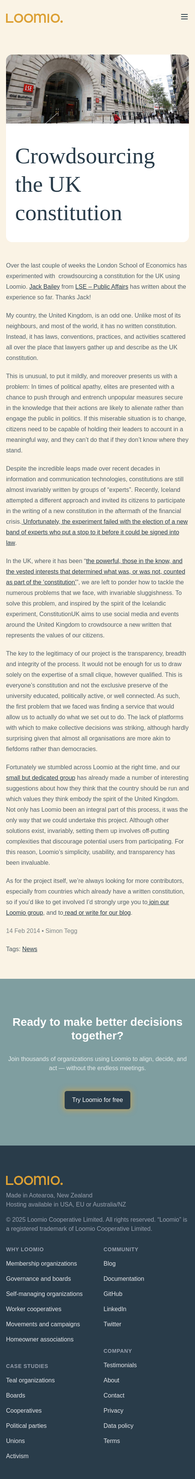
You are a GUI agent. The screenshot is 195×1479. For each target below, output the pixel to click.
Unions (15, 1441)
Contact (114, 1395)
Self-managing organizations (44, 1294)
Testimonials (120, 1365)
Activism (17, 1456)
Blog (110, 1263)
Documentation (124, 1279)
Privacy (113, 1410)
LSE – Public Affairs (101, 286)
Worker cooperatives (33, 1309)
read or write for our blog (97, 912)
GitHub (113, 1294)
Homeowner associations (40, 1339)
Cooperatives (24, 1410)
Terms (112, 1441)
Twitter (112, 1324)
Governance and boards (38, 1279)
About (111, 1380)
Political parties (26, 1426)
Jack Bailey (44, 286)
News (29, 949)
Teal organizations (30, 1380)
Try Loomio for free (97, 1100)
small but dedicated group (40, 778)
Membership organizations (41, 1263)
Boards (15, 1395)
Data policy (118, 1426)
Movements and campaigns (43, 1324)
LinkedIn (115, 1309)
